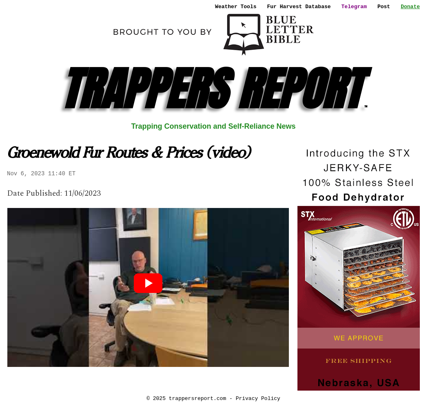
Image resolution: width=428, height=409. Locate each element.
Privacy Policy (258, 398)
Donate (410, 6)
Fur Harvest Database (299, 6)
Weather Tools (235, 6)
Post (383, 6)
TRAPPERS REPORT (213, 88)
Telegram (354, 6)
